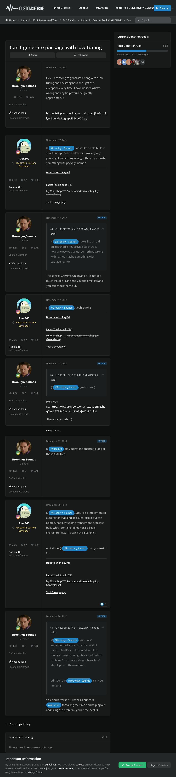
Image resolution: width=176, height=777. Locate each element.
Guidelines (50, 764)
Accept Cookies (132, 765)
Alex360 (24, 158)
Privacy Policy (34, 772)
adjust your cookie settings (58, 768)
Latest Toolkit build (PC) (59, 184)
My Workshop (54, 191)
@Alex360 (56, 449)
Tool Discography (56, 202)
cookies (80, 764)
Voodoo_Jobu (19, 113)
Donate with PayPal (58, 172)
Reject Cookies (159, 765)
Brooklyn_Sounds (24, 86)
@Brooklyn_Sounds (61, 148)
